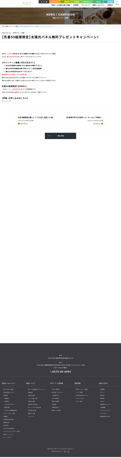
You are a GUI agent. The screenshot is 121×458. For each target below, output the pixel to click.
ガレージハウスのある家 (34, 408)
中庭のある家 (31, 402)
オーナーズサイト (8, 438)
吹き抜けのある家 (32, 405)
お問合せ (110, 5)
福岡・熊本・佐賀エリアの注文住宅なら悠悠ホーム (61, 450)
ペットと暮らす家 (32, 399)
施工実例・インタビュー (58, 393)
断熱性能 (7, 399)
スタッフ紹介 (79, 402)
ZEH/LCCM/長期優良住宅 (12, 411)
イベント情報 (79, 393)
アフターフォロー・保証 (10, 414)
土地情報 (76, 2)
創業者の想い (7, 423)
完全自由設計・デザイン (10, 393)
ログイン (103, 393)
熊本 (65, 452)
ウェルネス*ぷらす (10, 405)
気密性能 (7, 402)
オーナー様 (44, 2)
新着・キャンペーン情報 (11, 26)
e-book (103, 402)
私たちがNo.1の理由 (9, 390)
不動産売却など (87, 2)
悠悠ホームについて (98, 5)
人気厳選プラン (56, 396)
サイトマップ (104, 414)
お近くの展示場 (56, 390)
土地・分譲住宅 (56, 399)
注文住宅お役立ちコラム (82, 396)
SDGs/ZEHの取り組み (9, 429)
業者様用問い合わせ (106, 417)
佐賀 (68, 452)
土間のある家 (31, 396)
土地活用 (98, 2)
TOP (3, 26)
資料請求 (103, 399)
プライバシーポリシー (106, 411)
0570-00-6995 (62, 372)
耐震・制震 (8, 408)
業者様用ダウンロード (106, 405)
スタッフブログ (80, 399)
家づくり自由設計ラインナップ (36, 390)
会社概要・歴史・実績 (9, 420)
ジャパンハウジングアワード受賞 (12, 432)
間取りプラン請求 (57, 411)
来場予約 (103, 396)
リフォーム (55, 2)
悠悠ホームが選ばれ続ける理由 (61, 5)
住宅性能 (76, 5)
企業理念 (6, 417)
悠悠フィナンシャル (9, 435)
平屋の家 (30, 393)
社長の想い (7, 426)
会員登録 (103, 390)
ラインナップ (85, 5)
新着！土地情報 (56, 402)
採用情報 (108, 2)
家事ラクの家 (31, 414)
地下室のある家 (32, 411)
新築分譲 (65, 2)
